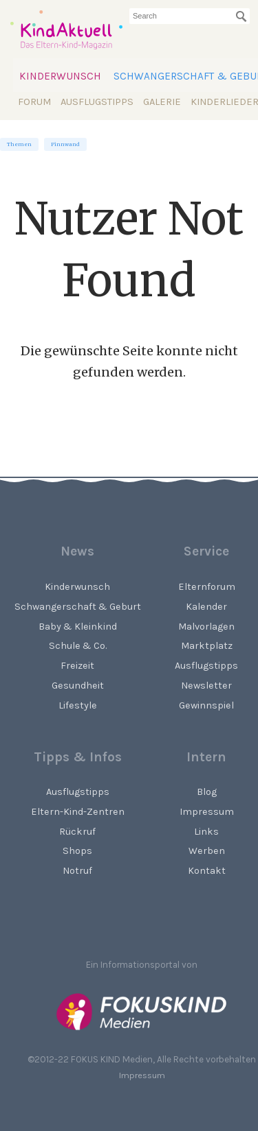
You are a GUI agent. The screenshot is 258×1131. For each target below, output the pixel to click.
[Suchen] (241, 16)
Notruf (77, 871)
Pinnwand (65, 144)
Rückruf (77, 831)
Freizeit (77, 665)
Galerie (162, 102)
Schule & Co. (78, 646)
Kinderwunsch (60, 76)
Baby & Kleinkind (78, 626)
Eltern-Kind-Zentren (78, 812)
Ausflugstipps (97, 102)
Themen (19, 144)
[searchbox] (189, 16)
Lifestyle (77, 705)
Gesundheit (78, 685)
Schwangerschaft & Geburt (77, 606)
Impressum (142, 1075)
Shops (77, 851)
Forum (34, 102)
